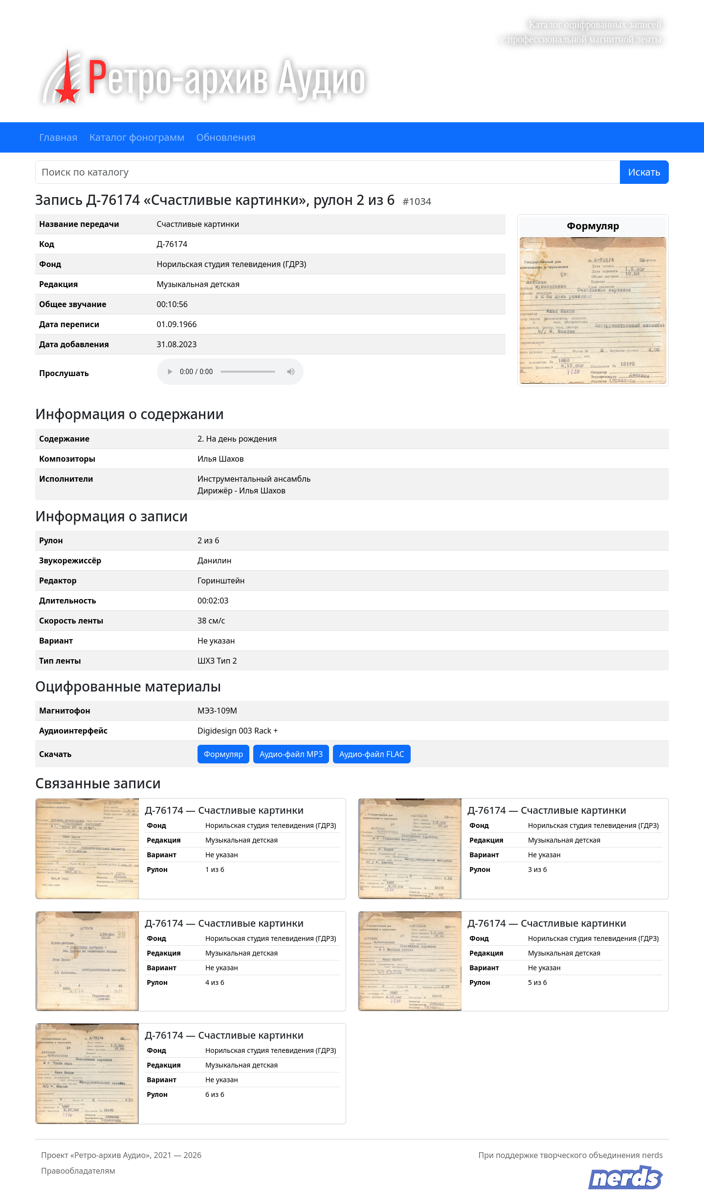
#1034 (417, 201)
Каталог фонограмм (137, 137)
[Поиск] (327, 172)
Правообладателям (78, 1170)
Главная (58, 137)
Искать (644, 171)
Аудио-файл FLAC (371, 754)
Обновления (226, 137)
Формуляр (223, 754)
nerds (652, 1155)
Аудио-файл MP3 (291, 754)
